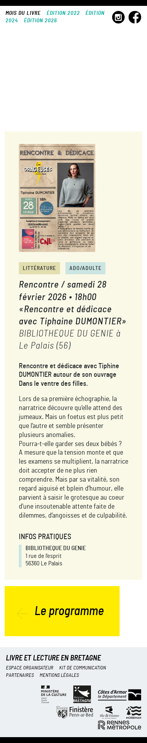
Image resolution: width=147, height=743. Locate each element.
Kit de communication (82, 668)
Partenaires (20, 675)
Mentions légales (59, 675)
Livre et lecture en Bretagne (53, 658)
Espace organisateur (29, 668)
